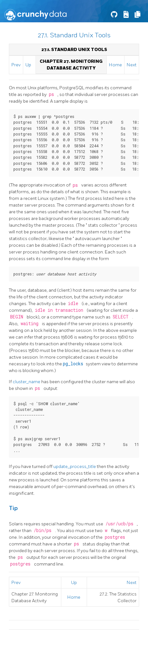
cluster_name (27, 381)
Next (132, 65)
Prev (16, 65)
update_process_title (75, 466)
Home (115, 65)
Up (28, 65)
